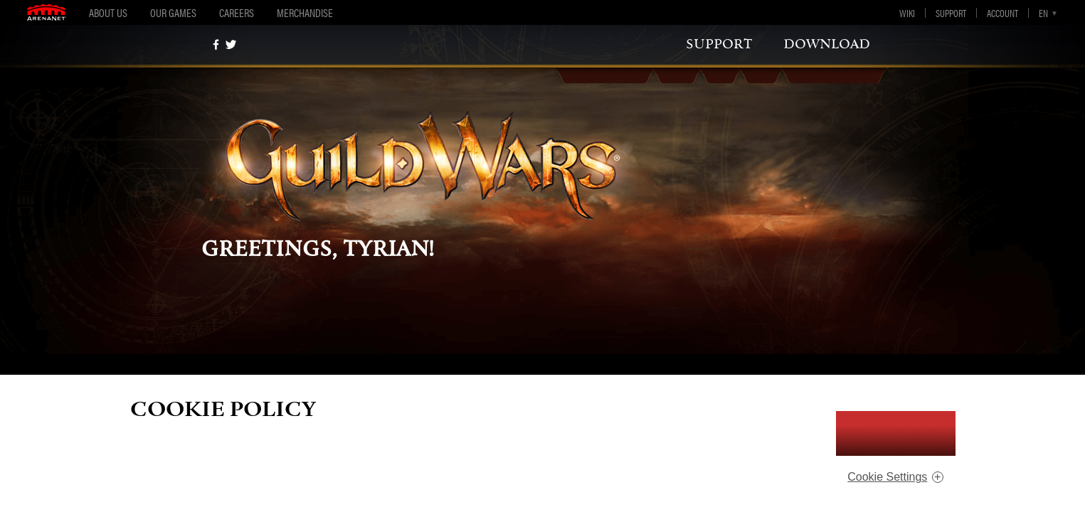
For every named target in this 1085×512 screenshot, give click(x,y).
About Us (108, 12)
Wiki (907, 13)
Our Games (173, 12)
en (1043, 13)
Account (1002, 13)
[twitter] (231, 44)
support (719, 44)
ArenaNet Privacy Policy (709, 460)
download (826, 44)
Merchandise (305, 12)
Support (951, 13)
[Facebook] (216, 44)
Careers (236, 12)
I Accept (895, 433)
